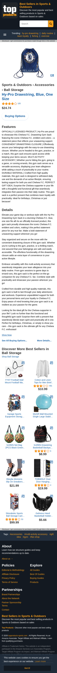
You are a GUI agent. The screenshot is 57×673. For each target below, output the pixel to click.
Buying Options (15, 116)
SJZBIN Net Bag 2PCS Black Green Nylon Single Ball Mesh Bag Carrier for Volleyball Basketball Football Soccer (14, 446)
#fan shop (35, 537)
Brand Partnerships (11, 594)
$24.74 (6, 108)
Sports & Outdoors (17, 85)
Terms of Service (10, 582)
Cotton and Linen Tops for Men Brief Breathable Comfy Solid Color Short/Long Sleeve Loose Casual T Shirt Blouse (43, 381)
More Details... (44, 340)
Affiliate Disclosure (10, 574)
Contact (5, 610)
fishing (35, 36)
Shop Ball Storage (10, 356)
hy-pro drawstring (30, 33)
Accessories (44, 85)
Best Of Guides (37, 574)
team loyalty (23, 36)
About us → (7, 559)
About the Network (10, 598)
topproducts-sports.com (17, 636)
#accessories (16, 534)
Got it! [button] (27, 668)
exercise (45, 36)
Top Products (8, 628)
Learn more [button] (40, 661)
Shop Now (7, 335)
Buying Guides (37, 578)
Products (34, 582)
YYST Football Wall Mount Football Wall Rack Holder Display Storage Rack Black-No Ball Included (14, 381)
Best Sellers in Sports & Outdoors (24, 616)
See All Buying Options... (14, 340)
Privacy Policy (8, 578)
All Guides (35, 570)
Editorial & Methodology (13, 570)
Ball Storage (13, 90)
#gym (25, 537)
